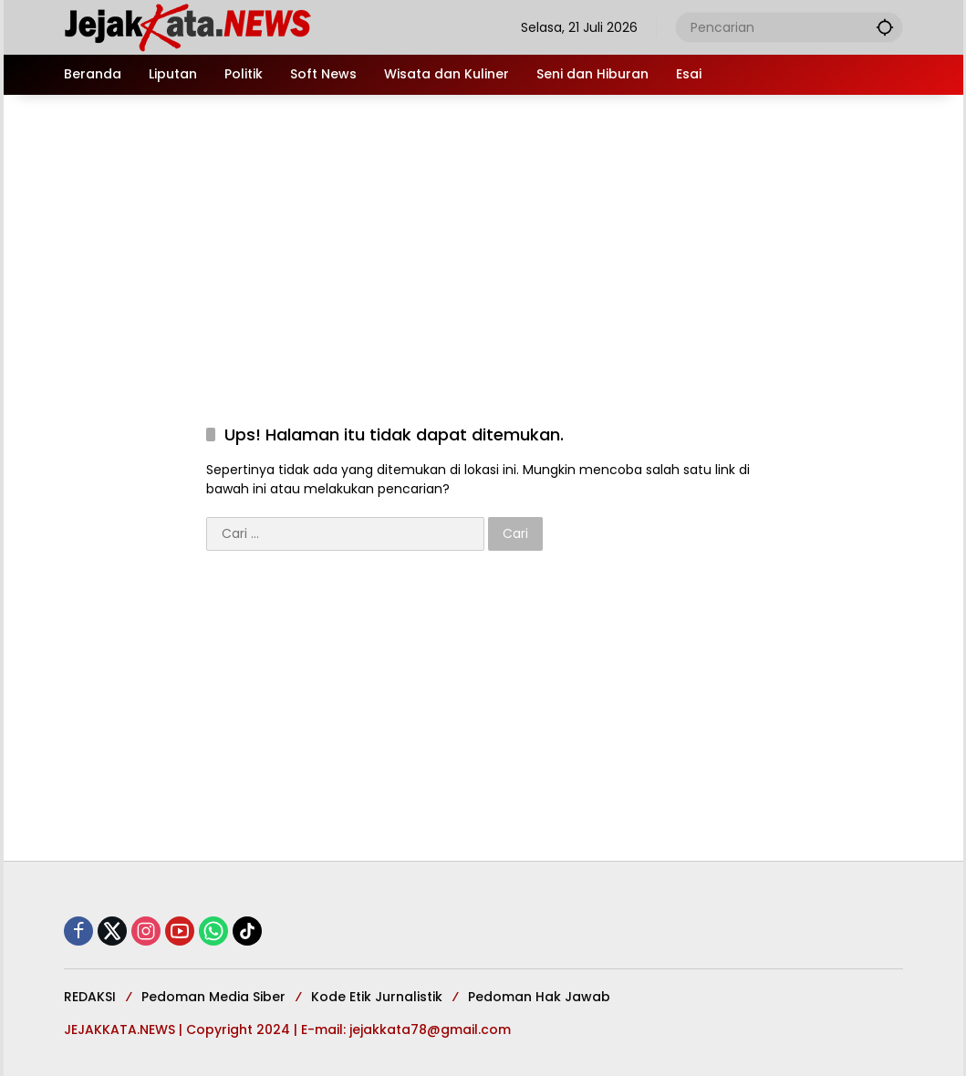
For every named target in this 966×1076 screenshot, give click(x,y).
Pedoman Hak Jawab (539, 997)
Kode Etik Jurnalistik (376, 997)
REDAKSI (90, 997)
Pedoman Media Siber (213, 997)
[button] (885, 27)
